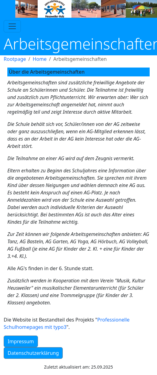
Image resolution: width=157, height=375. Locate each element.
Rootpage (15, 59)
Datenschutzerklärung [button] (33, 353)
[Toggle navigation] (12, 26)
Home (40, 59)
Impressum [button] (21, 341)
